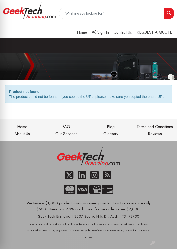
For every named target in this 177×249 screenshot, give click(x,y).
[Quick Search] (111, 13)
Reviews (155, 134)
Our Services (66, 134)
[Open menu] (167, 45)
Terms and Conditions (155, 127)
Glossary (110, 134)
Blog (111, 127)
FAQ (66, 127)
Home (22, 127)
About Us (22, 134)
